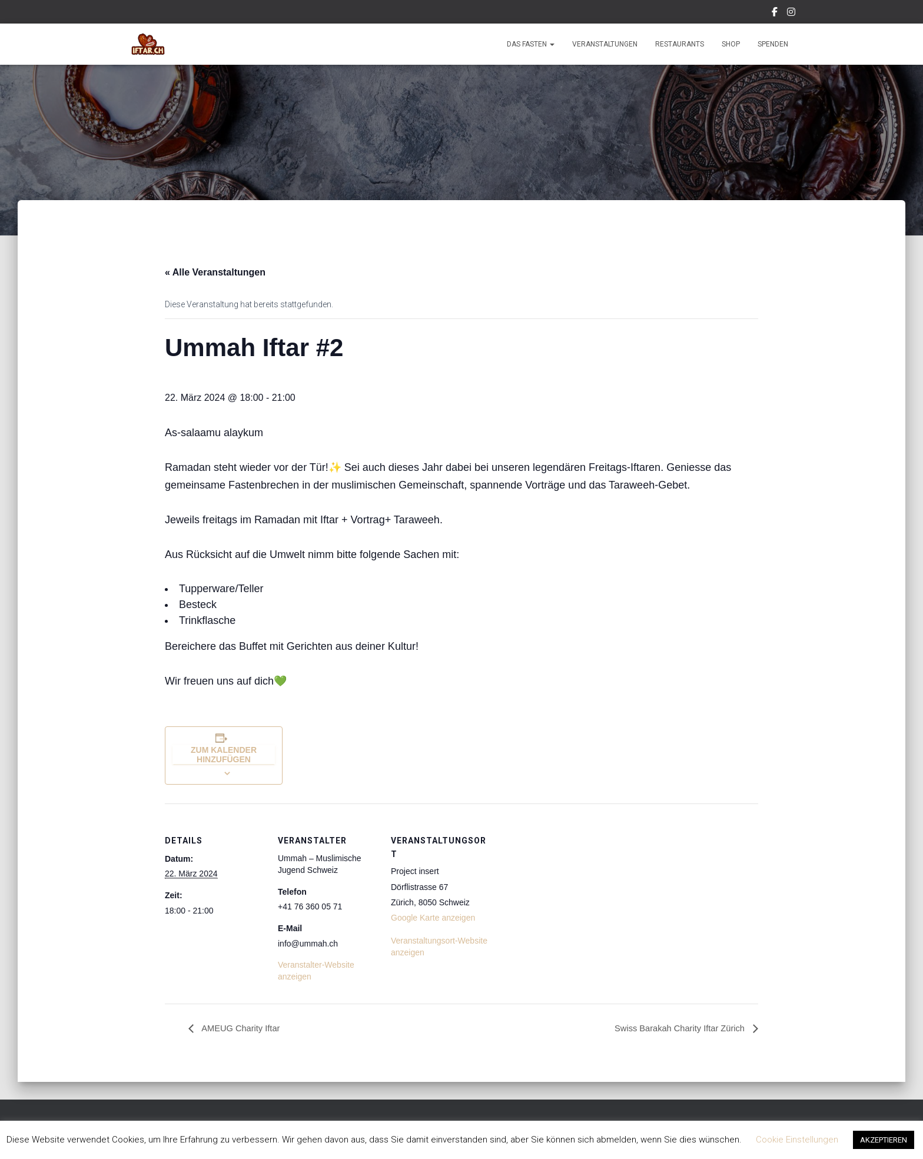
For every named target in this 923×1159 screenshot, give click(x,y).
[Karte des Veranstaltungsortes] (566, 884)
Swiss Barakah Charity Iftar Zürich (674, 1029)
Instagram (792, 13)
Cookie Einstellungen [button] (797, 1139)
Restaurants (679, 44)
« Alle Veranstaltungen (215, 272)
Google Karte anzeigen (433, 917)
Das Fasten (531, 44)
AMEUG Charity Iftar (243, 1029)
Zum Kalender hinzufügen (224, 754)
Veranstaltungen (605, 44)
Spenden (773, 44)
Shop (731, 44)
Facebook (775, 13)
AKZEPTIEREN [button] (883, 1139)
